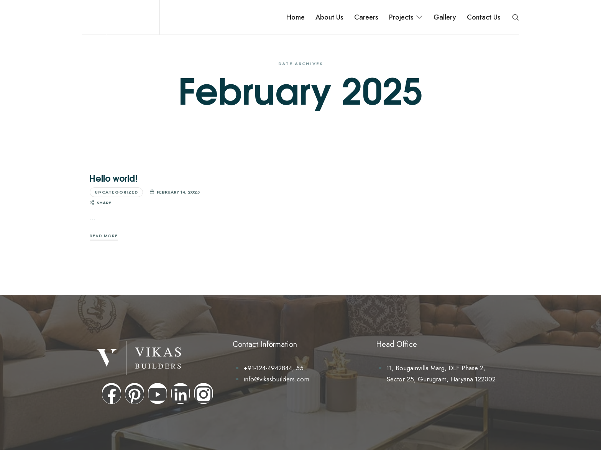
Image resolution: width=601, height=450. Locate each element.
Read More (104, 236)
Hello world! (114, 177)
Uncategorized (116, 192)
